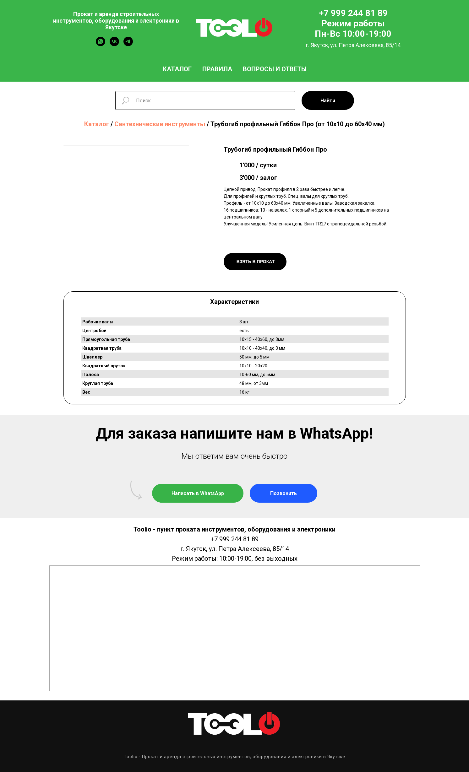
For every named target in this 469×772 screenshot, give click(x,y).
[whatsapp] (100, 44)
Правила (217, 69)
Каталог (177, 69)
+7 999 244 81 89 (234, 539)
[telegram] (128, 44)
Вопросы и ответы (275, 69)
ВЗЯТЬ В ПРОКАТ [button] (255, 261)
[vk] (114, 44)
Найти (327, 101)
